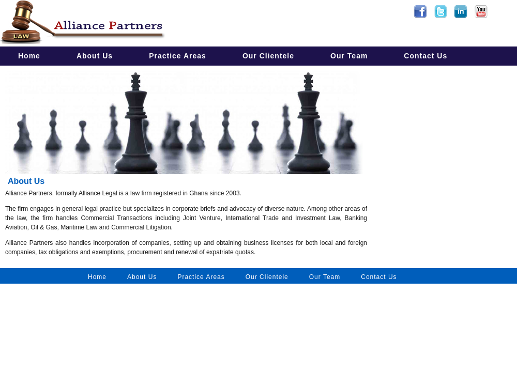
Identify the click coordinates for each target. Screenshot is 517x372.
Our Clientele (268, 56)
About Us (95, 56)
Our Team (349, 56)
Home (29, 56)
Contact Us (425, 56)
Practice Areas (177, 56)
